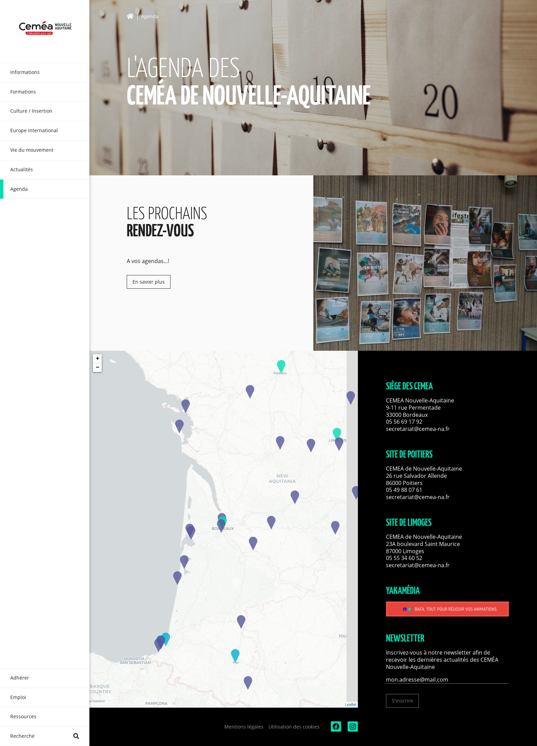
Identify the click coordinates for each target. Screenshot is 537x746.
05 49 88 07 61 (404, 490)
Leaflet (350, 705)
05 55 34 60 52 (404, 558)
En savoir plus (149, 281)
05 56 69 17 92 (404, 421)
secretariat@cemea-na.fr (418, 429)
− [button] (97, 367)
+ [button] (97, 359)
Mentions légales (243, 726)
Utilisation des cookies (294, 726)
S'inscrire (402, 700)
